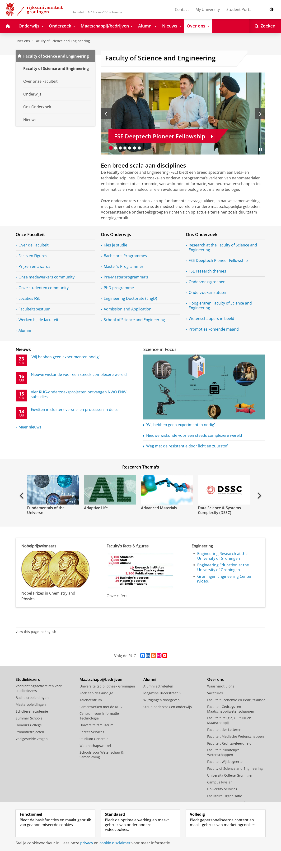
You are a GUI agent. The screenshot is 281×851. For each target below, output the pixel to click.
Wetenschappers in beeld (211, 318)
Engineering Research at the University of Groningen (222, 556)
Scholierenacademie (32, 711)
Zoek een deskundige (96, 693)
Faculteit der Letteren (224, 729)
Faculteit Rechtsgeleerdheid (229, 743)
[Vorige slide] (106, 113)
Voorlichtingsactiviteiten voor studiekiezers (39, 688)
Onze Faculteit (30, 234)
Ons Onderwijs (116, 234)
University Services (222, 789)
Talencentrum (91, 700)
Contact (182, 9)
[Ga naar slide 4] (125, 148)
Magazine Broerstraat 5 (162, 693)
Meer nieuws (30, 427)
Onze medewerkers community (47, 277)
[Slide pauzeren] (260, 150)
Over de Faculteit (34, 245)
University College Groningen (230, 775)
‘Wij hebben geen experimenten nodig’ (180, 424)
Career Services (92, 732)
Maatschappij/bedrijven (101, 679)
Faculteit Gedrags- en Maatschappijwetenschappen (230, 709)
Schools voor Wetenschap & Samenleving (101, 754)
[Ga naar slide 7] (139, 148)
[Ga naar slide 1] (110, 148)
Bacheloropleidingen (32, 697)
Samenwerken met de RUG (101, 707)
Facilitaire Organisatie (224, 796)
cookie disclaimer (115, 843)
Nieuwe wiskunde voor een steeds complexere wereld (194, 435)
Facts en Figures (33, 255)
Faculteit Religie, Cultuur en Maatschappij (229, 720)
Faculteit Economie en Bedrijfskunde (236, 700)
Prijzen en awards (34, 266)
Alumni (25, 330)
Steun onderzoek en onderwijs (167, 707)
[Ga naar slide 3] (120, 148)
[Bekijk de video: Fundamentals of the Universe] (52, 490)
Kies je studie (115, 245)
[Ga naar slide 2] (115, 148)
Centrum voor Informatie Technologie (99, 715)
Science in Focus (160, 349)
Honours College (29, 725)
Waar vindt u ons (220, 686)
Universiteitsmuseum (96, 725)
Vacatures (215, 693)
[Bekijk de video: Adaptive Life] (109, 490)
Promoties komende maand (214, 329)
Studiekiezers (28, 679)
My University (208, 9)
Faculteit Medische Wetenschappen (235, 736)
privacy (86, 843)
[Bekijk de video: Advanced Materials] (166, 490)
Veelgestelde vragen (32, 739)
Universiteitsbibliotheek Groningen (107, 686)
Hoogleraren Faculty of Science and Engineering (220, 305)
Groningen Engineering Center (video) (224, 579)
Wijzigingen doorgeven (161, 700)
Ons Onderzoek (201, 234)
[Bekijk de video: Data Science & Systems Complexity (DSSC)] (223, 490)
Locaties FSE (29, 298)
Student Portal (239, 9)
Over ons (23, 41)
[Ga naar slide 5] (129, 148)
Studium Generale (94, 739)
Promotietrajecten (30, 732)
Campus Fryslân (220, 782)
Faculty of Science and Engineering (62, 41)
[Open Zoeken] (265, 26)
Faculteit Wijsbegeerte (225, 761)
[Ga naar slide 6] (134, 148)
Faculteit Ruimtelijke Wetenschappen (223, 752)
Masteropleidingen (31, 704)
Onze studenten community (44, 287)
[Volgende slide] (260, 113)
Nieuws (23, 349)
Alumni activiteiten (158, 686)
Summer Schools (29, 718)
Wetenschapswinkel (95, 745)
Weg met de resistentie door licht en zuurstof (186, 446)
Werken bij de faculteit (38, 319)
